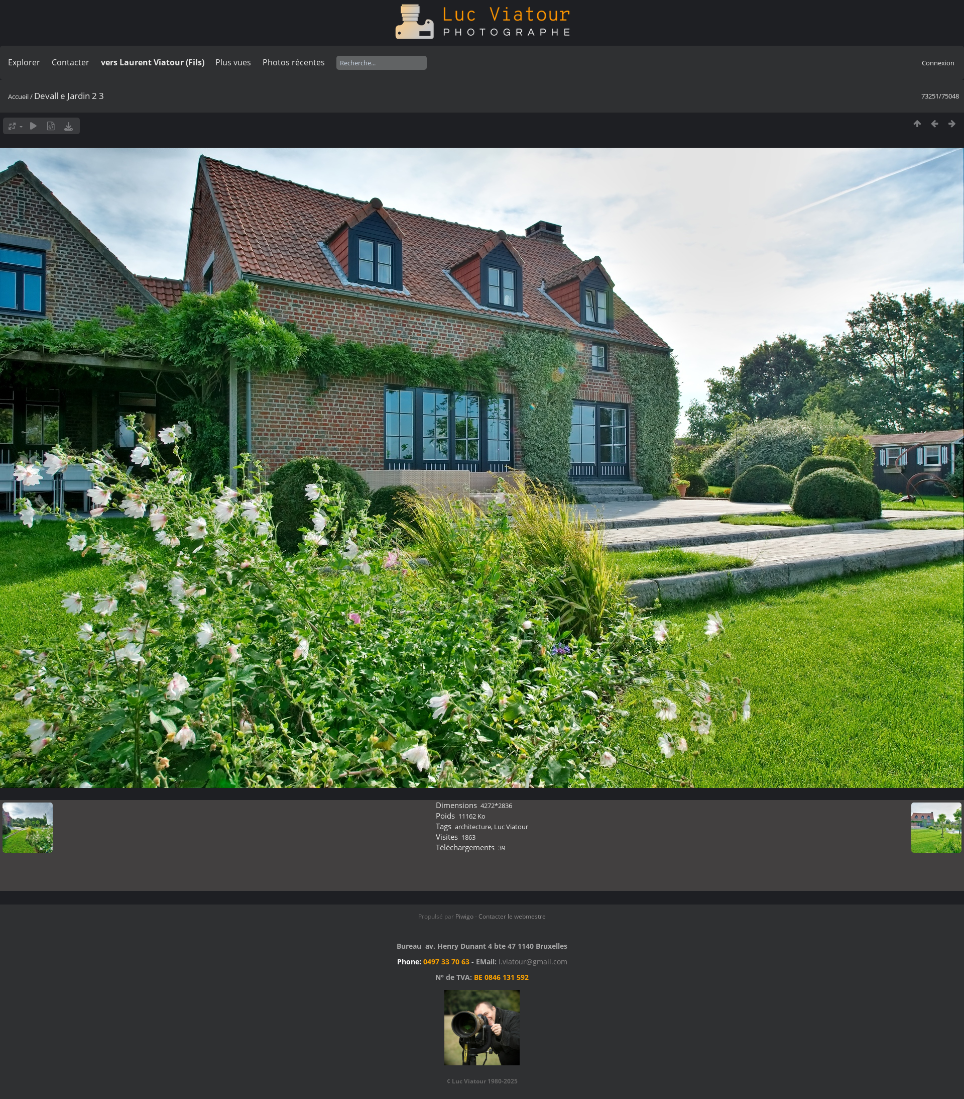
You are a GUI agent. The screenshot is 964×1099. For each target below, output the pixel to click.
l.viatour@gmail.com (533, 961)
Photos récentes (294, 62)
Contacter (70, 62)
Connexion (938, 62)
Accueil (18, 96)
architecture (473, 826)
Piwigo (464, 916)
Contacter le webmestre (512, 916)
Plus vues (233, 62)
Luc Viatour (511, 826)
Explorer (24, 62)
